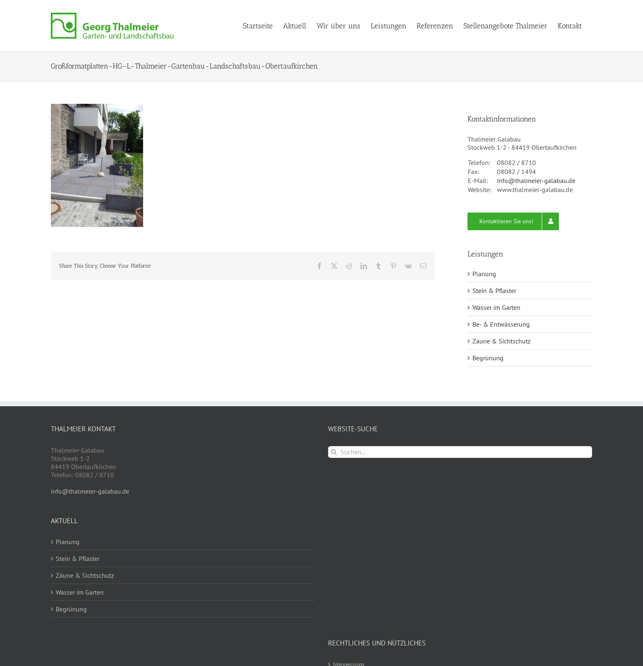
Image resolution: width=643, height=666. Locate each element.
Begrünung (488, 358)
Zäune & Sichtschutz (501, 341)
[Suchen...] (460, 452)
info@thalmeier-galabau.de (536, 180)
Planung (484, 274)
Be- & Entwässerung (501, 324)
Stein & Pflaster (494, 290)
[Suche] (334, 452)
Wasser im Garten (496, 307)
